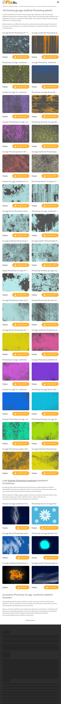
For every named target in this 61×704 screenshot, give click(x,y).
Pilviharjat (23, 557)
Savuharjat (23, 528)
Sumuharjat (52, 587)
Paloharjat (23, 587)
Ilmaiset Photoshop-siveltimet (22, 480)
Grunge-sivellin (22, 57)
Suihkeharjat (52, 557)
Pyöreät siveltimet (50, 528)
